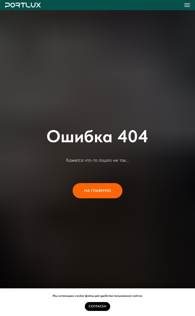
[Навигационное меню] (187, 5)
